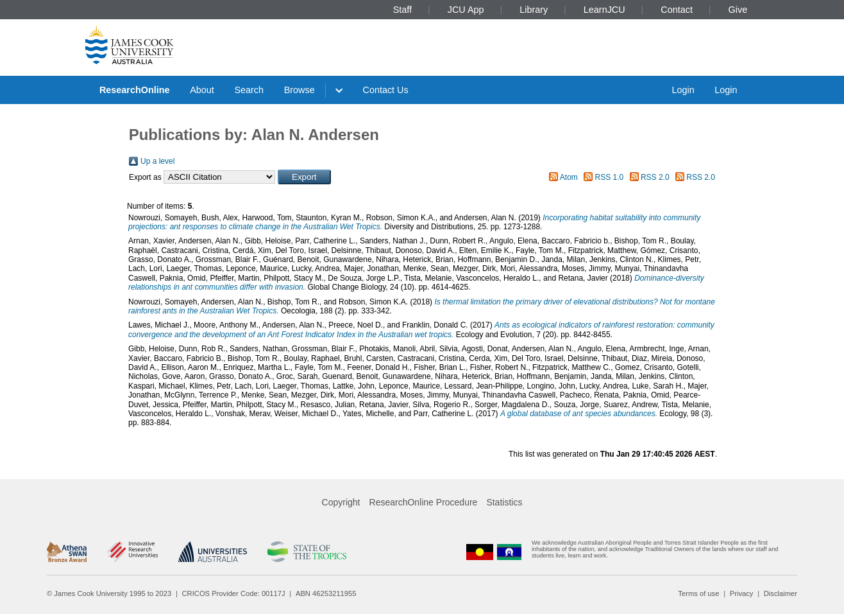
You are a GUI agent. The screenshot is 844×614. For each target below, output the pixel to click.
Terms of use (698, 593)
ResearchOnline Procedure (423, 502)
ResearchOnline (134, 90)
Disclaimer (780, 593)
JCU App (466, 9)
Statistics (504, 502)
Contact (677, 9)
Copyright (341, 502)
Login (682, 90)
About (202, 90)
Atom (569, 177)
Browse (299, 90)
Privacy (742, 593)
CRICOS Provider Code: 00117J (233, 593)
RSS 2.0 (655, 177)
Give (738, 9)
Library (533, 9)
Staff (402, 9)
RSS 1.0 (609, 177)
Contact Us (386, 90)
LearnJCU (604, 9)
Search (249, 90)
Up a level (157, 161)
